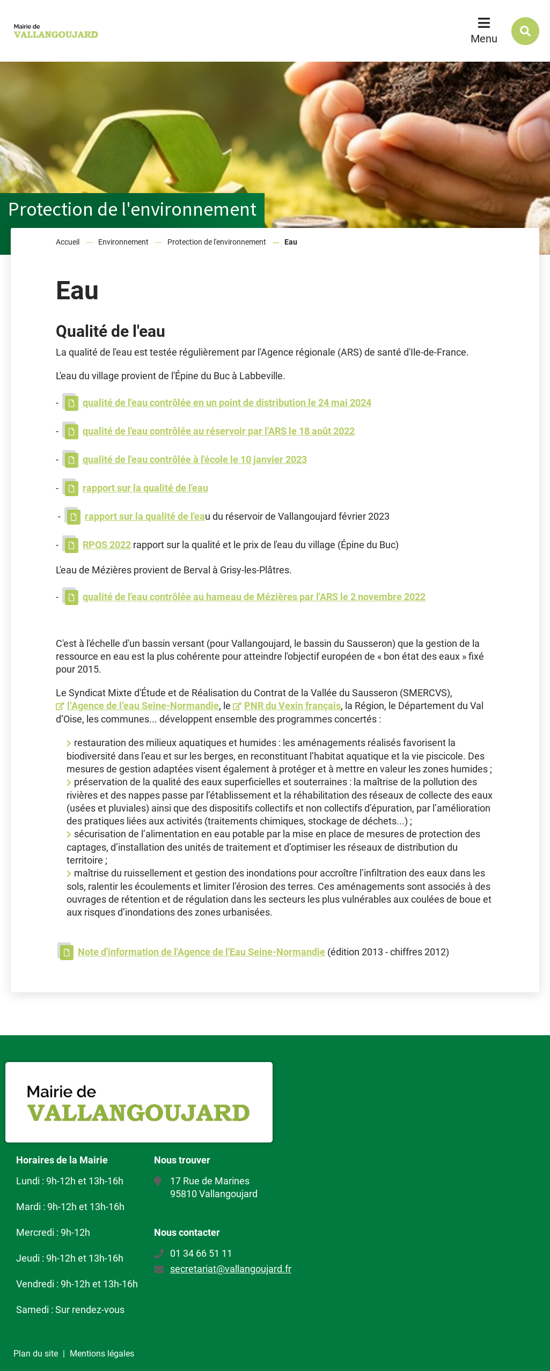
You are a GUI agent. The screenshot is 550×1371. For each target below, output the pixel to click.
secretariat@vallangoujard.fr (230, 1268)
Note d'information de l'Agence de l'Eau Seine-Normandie (201, 951)
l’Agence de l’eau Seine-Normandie (143, 705)
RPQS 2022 (107, 544)
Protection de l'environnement (216, 242)
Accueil (67, 242)
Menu (484, 38)
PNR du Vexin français (292, 705)
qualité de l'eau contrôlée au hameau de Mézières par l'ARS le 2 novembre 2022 (254, 596)
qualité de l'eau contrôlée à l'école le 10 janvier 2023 (195, 459)
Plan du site (35, 1353)
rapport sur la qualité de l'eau (145, 487)
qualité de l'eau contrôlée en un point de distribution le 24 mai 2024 (227, 402)
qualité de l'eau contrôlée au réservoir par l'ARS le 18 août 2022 (219, 431)
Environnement (123, 242)
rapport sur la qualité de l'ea (145, 516)
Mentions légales (102, 1353)
